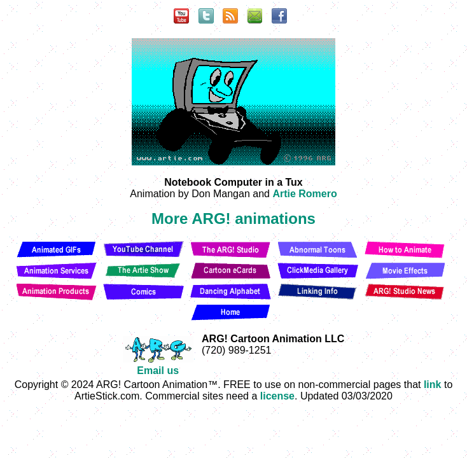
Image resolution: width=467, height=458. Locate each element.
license (277, 396)
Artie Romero (304, 193)
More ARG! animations (233, 218)
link (433, 384)
